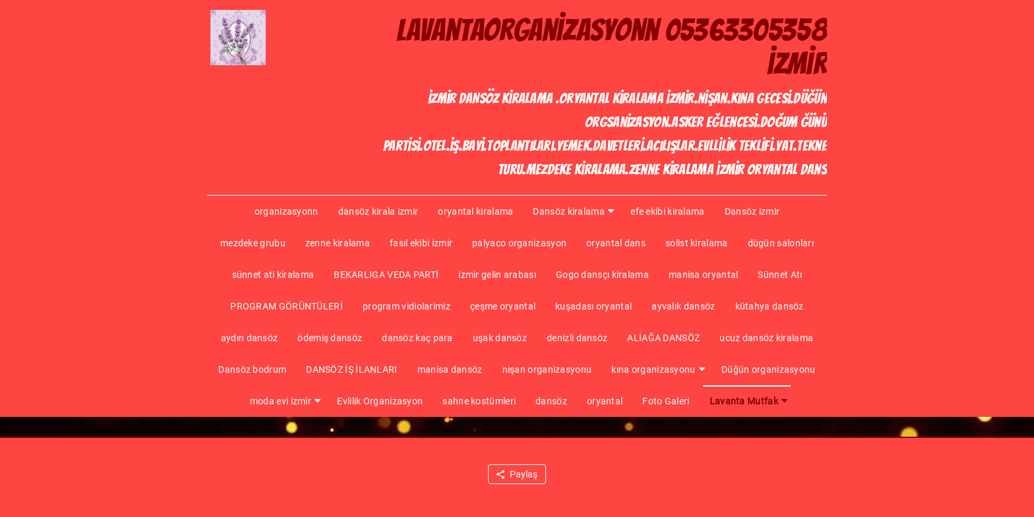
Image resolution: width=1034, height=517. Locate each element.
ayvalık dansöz (683, 306)
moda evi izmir (280, 401)
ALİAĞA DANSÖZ (663, 338)
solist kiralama (696, 243)
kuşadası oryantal (593, 306)
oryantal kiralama (475, 211)
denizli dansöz (577, 338)
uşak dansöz (500, 338)
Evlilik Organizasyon (380, 401)
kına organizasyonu (653, 369)
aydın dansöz (249, 338)
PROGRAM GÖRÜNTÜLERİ (286, 306)
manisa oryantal (704, 274)
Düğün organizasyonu (768, 369)
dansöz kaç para (417, 338)
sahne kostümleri (479, 401)
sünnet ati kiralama (273, 274)
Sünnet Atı (780, 274)
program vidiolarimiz (406, 306)
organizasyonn (287, 211)
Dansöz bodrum (252, 369)
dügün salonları (781, 243)
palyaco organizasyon (519, 243)
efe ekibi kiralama (667, 211)
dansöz (551, 401)
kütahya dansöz (769, 306)
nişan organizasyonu (547, 369)
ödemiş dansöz (329, 338)
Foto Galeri (665, 401)
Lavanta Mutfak (744, 401)
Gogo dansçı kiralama (602, 274)
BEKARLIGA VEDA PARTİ (386, 274)
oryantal (605, 401)
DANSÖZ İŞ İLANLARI (351, 369)
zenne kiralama (337, 243)
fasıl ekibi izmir (421, 243)
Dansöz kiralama (569, 211)
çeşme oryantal (502, 306)
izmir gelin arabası (497, 274)
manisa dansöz (450, 369)
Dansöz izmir (752, 211)
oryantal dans (616, 243)
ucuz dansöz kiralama (766, 338)
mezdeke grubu (253, 243)
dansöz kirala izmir (378, 211)
